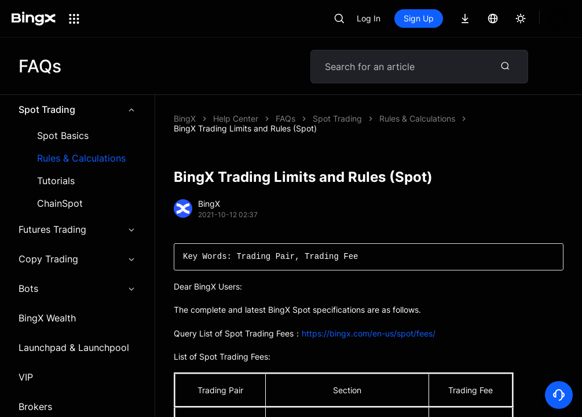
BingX (185, 118)
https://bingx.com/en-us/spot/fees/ (368, 323)
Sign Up (419, 18)
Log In (368, 18)
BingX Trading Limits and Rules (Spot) (347, 118)
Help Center (235, 118)
